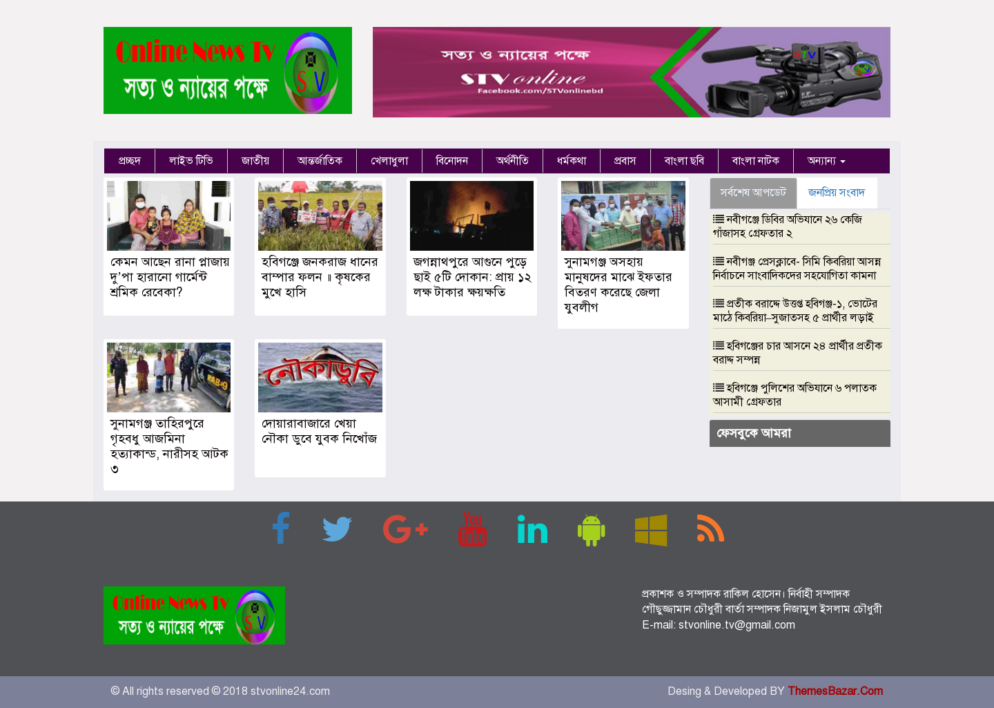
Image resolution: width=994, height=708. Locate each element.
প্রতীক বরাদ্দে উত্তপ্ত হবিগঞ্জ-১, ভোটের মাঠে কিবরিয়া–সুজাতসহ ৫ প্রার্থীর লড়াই (795, 311)
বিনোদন (452, 161)
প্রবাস (625, 161)
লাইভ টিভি (191, 161)
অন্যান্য (827, 161)
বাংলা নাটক (755, 161)
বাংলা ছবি (684, 161)
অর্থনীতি (512, 161)
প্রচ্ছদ (130, 161)
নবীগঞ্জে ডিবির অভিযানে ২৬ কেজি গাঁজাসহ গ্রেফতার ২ (787, 226)
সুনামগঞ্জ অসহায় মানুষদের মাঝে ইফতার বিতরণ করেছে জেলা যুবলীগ (618, 284)
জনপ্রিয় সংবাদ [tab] (836, 193)
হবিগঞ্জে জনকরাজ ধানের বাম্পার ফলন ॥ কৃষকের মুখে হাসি (320, 277)
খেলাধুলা (389, 161)
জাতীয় (255, 161)
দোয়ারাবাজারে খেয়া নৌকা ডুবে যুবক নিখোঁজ (319, 431)
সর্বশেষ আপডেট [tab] (753, 193)
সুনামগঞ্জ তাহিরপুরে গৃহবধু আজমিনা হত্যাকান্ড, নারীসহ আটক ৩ (169, 446)
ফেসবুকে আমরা (754, 433)
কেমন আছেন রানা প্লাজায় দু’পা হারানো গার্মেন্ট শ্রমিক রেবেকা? (170, 277)
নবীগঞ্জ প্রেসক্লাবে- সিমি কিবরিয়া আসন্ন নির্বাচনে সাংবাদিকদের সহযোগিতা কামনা (797, 269)
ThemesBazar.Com (835, 691)
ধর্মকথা (571, 161)
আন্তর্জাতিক (320, 161)
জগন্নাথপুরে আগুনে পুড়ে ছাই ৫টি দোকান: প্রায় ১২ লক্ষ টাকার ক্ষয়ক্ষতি (472, 277)
